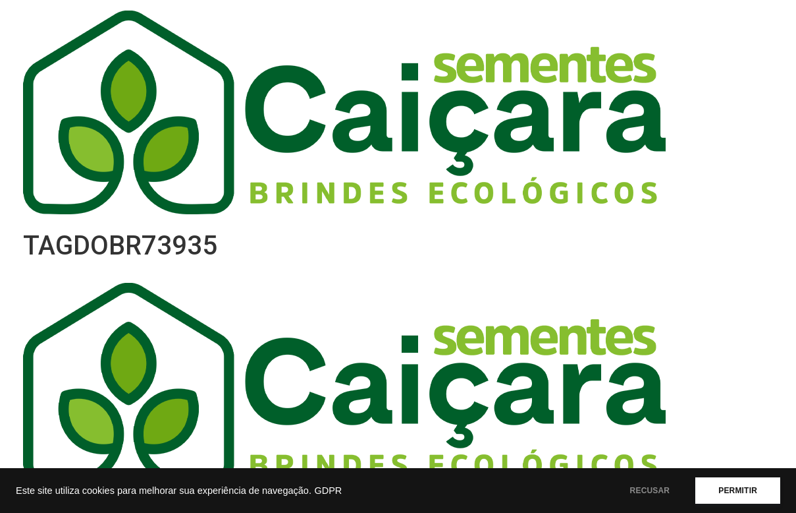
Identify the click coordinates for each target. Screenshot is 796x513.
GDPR (328, 490)
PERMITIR (737, 490)
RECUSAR (650, 490)
